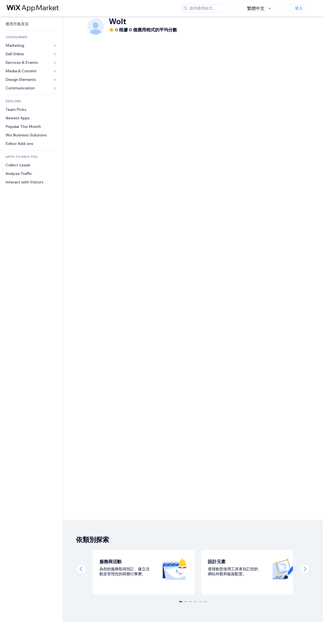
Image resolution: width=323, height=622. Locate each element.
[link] (31, 24)
